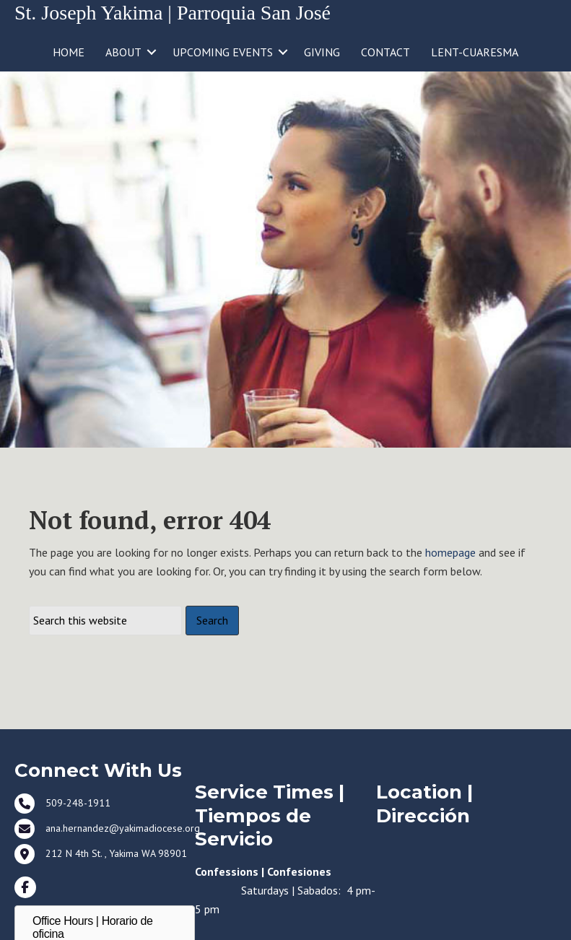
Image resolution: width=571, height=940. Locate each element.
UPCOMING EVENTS (223, 52)
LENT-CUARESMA (474, 52)
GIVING (322, 52)
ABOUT (123, 52)
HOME (68, 52)
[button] (151, 51)
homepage (450, 552)
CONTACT (385, 52)
